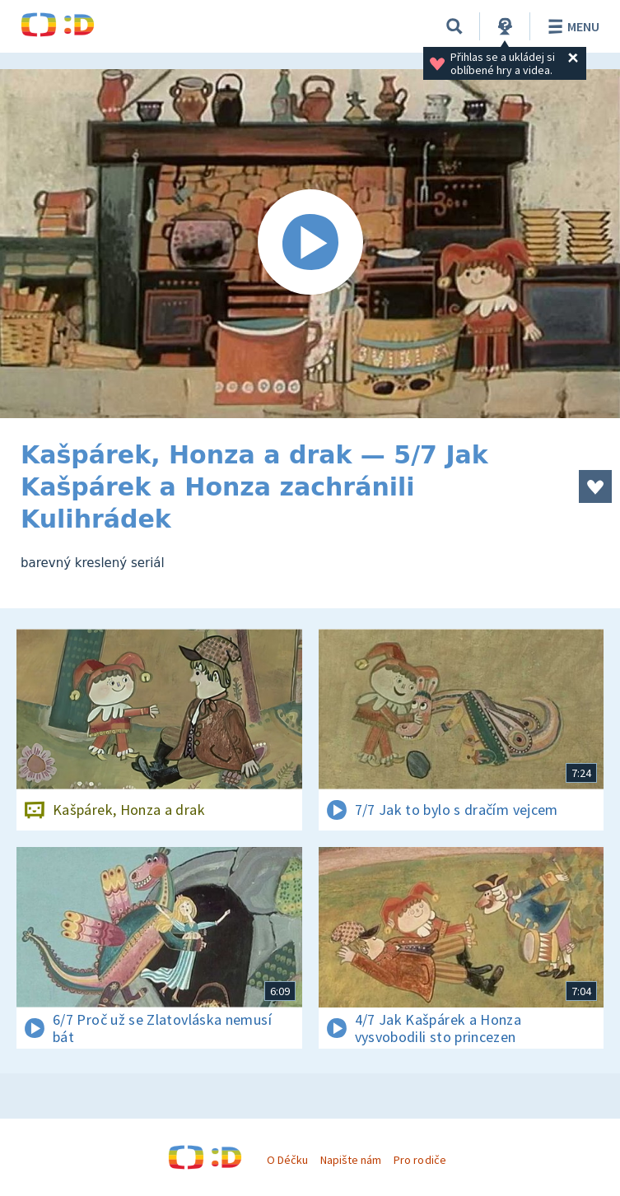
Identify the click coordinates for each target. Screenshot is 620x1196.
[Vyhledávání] (454, 26)
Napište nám (350, 1159)
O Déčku (287, 1159)
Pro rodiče (419, 1159)
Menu (571, 26)
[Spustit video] (310, 243)
